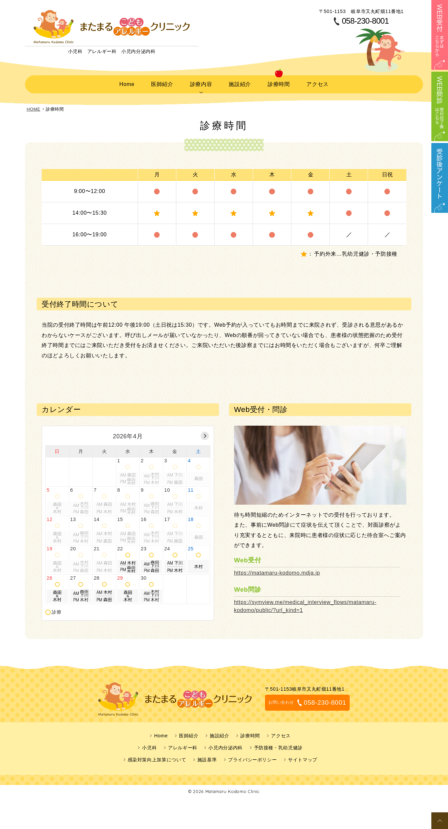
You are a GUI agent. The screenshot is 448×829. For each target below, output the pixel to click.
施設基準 (207, 757)
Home (126, 83)
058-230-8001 (365, 21)
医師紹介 (161, 83)
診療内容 (200, 83)
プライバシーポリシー (252, 757)
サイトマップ (302, 757)
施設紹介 (239, 83)
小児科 (149, 745)
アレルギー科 (182, 745)
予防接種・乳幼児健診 (278, 745)
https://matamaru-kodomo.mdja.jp (277, 571)
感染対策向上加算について (157, 757)
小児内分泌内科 (225, 745)
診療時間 (278, 83)
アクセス (317, 83)
